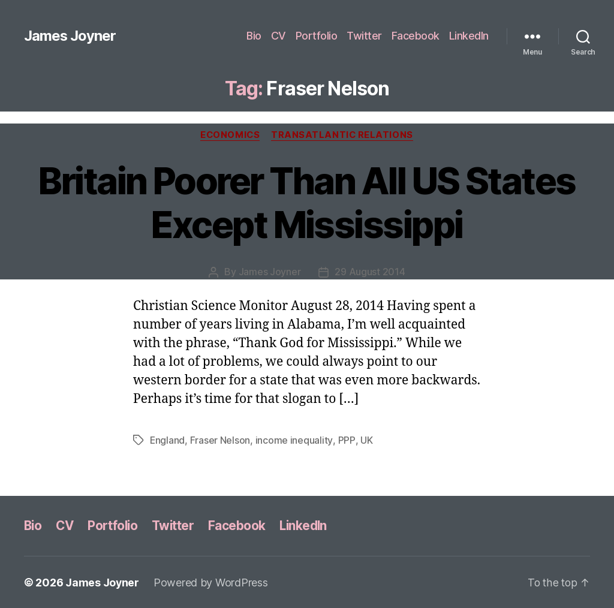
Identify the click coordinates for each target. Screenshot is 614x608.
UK (366, 440)
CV (278, 35)
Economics (230, 135)
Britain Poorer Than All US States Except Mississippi (307, 203)
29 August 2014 (370, 272)
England (167, 440)
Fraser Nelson (221, 440)
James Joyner (70, 36)
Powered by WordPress (211, 582)
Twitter (364, 35)
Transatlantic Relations (343, 135)
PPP (346, 440)
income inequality (294, 440)
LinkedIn (469, 35)
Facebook (416, 35)
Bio (253, 35)
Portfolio (317, 35)
